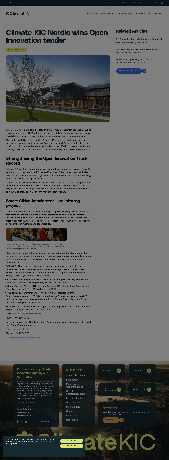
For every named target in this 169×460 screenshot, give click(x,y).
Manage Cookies (72, 451)
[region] (44, 446)
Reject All (71, 446)
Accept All (71, 440)
